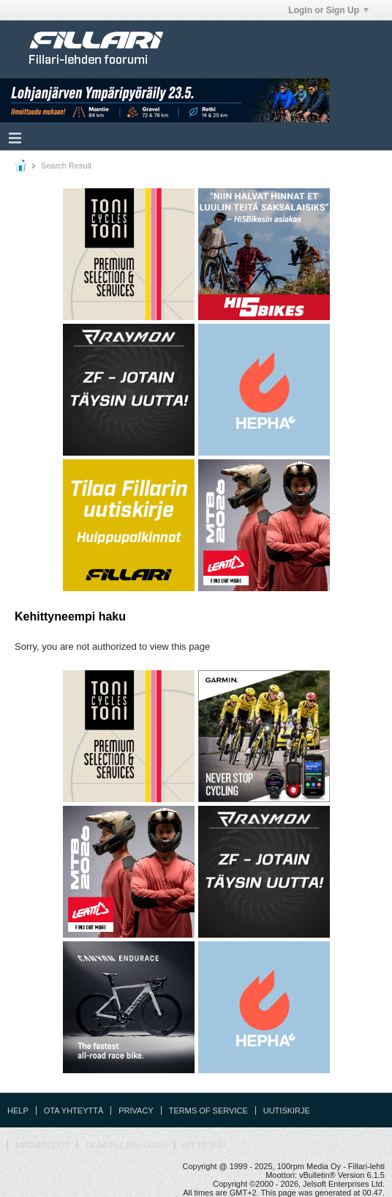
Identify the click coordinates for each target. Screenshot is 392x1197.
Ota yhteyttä (74, 1110)
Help (18, 1110)
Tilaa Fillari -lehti (125, 1145)
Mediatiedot (42, 1145)
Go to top (204, 1145)
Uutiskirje (286, 1110)
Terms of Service (208, 1110)
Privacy (135, 1110)
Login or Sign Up (328, 10)
